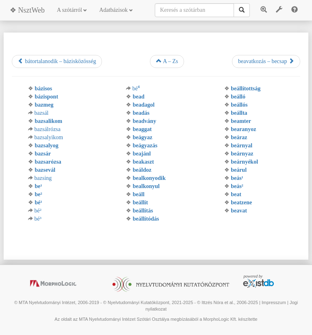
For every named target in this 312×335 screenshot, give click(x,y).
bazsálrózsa (48, 129)
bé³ (38, 219)
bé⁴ (136, 88)
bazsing (43, 178)
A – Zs (167, 61)
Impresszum (274, 302)
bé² (38, 211)
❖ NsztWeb (27, 10)
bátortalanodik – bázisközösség (57, 61)
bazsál (42, 113)
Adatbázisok (115, 10)
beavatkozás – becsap (266, 61)
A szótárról (72, 10)
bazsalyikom (49, 137)
